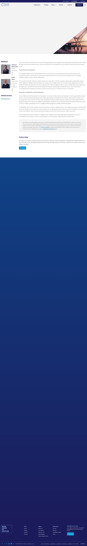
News (53, 5)
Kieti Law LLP (66, 1)
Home (25, 528)
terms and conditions (45, 127)
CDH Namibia (74, 1)
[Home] (5, 5)
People (46, 5)
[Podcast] (14, 544)
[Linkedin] (9, 544)
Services (54, 530)
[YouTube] (11, 544)
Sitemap (77, 543)
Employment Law (5, 98)
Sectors (54, 528)
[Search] (85, 5)
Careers (69, 5)
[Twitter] (4, 544)
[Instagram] (7, 544)
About (61, 5)
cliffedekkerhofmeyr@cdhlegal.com (50, 128)
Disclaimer (70, 543)
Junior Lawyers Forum (43, 536)
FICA (73, 543)
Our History (41, 530)
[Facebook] (2, 544)
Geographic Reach (57, 532)
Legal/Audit (58, 543)
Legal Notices (53, 543)
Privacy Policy (64, 543)
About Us (40, 528)
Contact (26, 534)
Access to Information (45, 543)
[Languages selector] (83, 1)
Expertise (37, 5)
